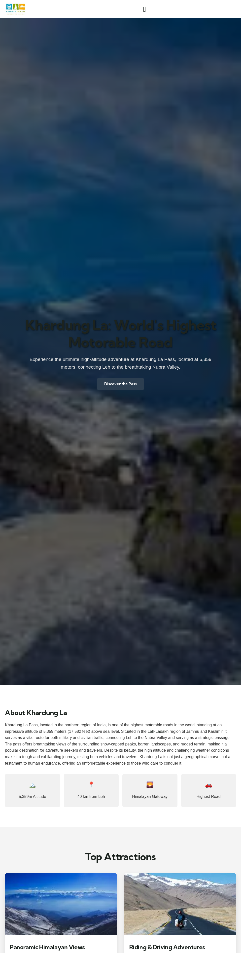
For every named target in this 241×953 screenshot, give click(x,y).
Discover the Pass (120, 384)
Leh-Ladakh (158, 731)
